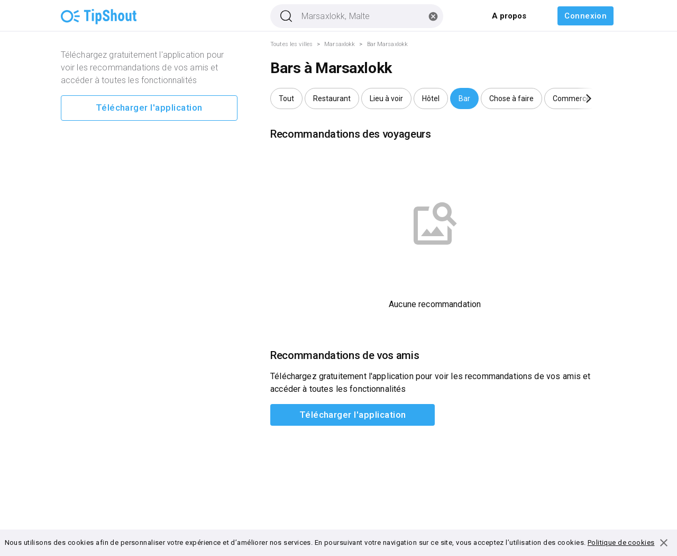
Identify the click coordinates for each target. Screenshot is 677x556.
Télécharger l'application (149, 108)
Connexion (585, 15)
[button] (286, 98)
